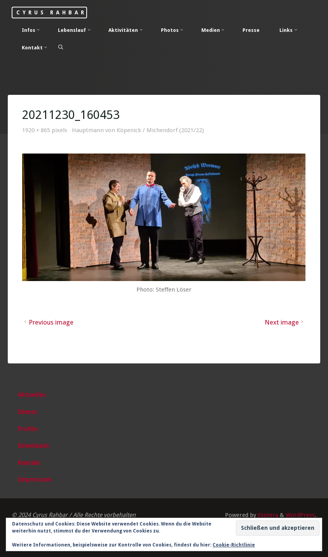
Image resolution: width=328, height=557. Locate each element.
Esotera (267, 515)
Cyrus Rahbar (51, 12)
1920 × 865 (37, 130)
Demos (27, 412)
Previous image (48, 322)
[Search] (60, 47)
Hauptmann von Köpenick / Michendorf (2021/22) (138, 130)
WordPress (300, 515)
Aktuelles (32, 394)
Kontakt (29, 462)
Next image (285, 322)
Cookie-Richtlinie (234, 545)
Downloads (33, 445)
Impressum (34, 479)
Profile (27, 429)
